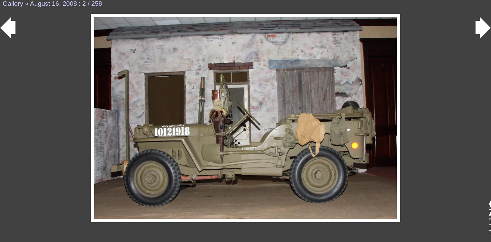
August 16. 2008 (53, 3)
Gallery (13, 3)
